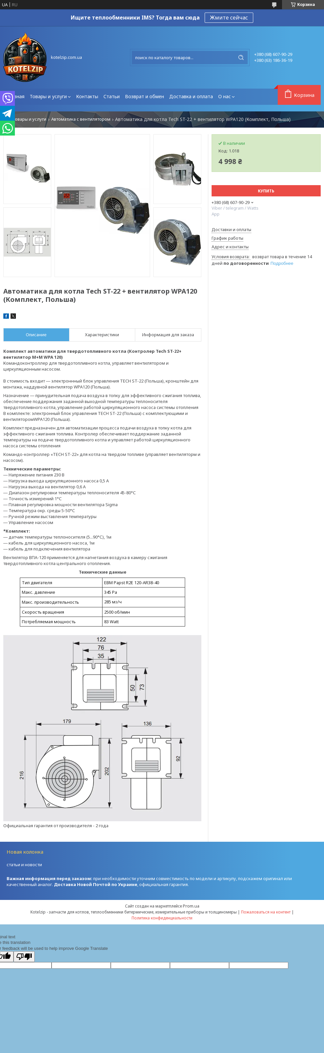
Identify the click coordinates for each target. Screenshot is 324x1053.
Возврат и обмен (144, 96)
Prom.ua (191, 906)
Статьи (111, 96)
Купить (266, 191)
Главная (15, 96)
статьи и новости (24, 865)
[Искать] (241, 57)
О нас (224, 96)
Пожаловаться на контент (266, 912)
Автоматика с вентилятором (80, 119)
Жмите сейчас (229, 17)
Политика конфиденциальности (162, 918)
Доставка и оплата (191, 96)
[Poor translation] (24, 956)
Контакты (87, 96)
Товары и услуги (48, 96)
